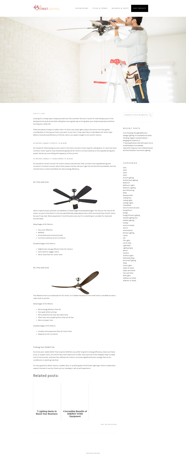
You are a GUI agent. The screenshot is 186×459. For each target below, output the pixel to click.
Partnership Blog (128, 258)
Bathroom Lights (129, 185)
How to (125, 228)
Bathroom (126, 183)
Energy (125, 213)
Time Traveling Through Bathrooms (135, 133)
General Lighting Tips (130, 218)
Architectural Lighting (130, 180)
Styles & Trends (128, 268)
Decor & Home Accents (131, 208)
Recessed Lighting (129, 260)
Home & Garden (128, 225)
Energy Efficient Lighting (131, 215)
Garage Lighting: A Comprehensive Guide (137, 135)
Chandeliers (127, 205)
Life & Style (127, 243)
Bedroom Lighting (129, 188)
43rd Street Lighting (46, 8)
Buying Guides (111, 424)
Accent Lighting (128, 178)
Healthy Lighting (128, 220)
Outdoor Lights (128, 255)
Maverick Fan (42, 296)
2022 (125, 170)
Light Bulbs (127, 245)
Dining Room (127, 210)
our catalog (66, 368)
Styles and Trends (129, 270)
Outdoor (126, 253)
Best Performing (128, 190)
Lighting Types (128, 248)
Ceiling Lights (127, 200)
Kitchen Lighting (128, 233)
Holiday (125, 223)
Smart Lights (127, 265)
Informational (127, 230)
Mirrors (125, 250)
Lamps (125, 235)
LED (124, 238)
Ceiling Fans (127, 198)
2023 (125, 173)
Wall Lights (127, 275)
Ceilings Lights (128, 203)
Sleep (125, 263)
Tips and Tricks (128, 273)
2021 (102, 424)
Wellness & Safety (129, 278)
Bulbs (125, 193)
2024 (125, 175)
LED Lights (126, 240)
